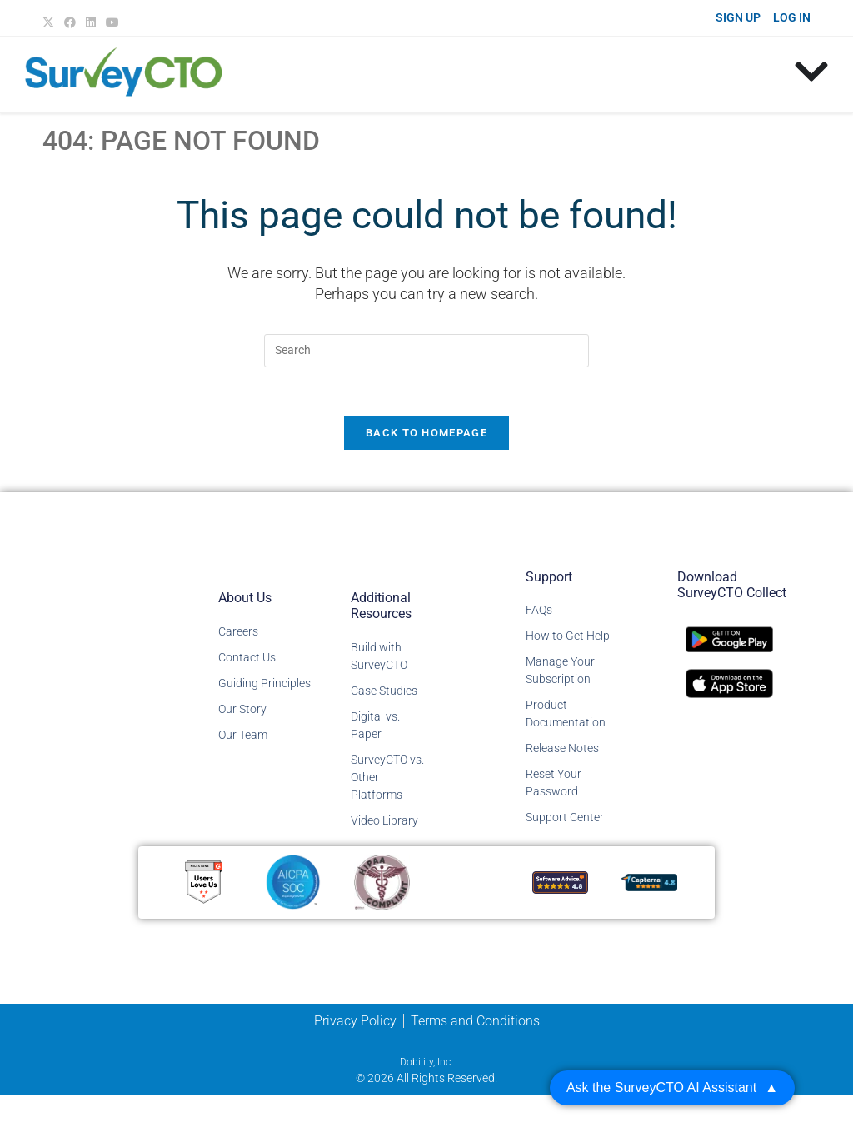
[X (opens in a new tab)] (50, 22)
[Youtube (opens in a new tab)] (112, 22)
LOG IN (792, 17)
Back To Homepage (426, 435)
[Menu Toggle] (811, 71)
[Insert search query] (426, 350)
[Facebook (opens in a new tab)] (70, 22)
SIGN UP (738, 17)
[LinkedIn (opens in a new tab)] (91, 22)
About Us (245, 599)
